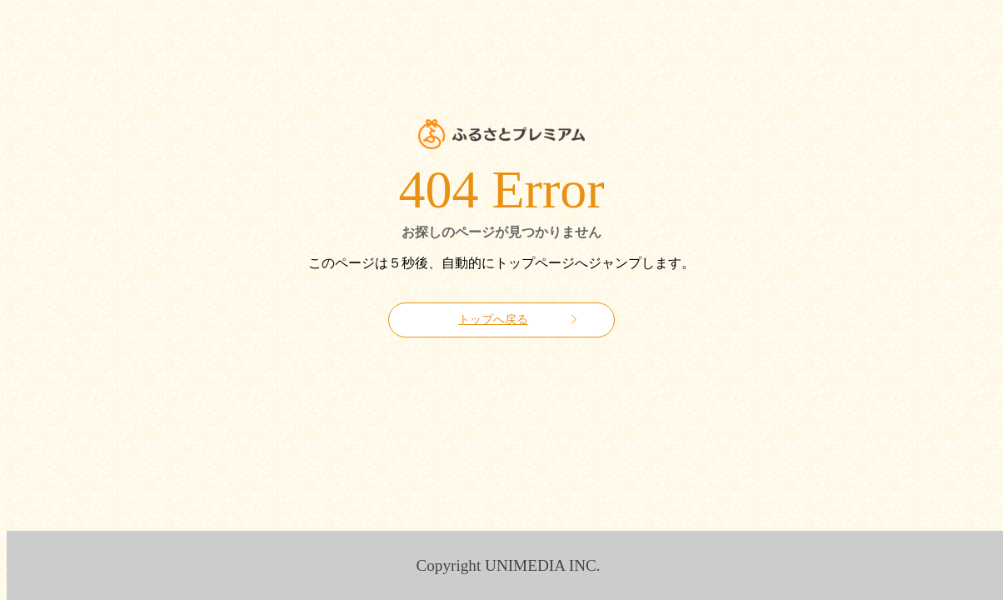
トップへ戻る (493, 319)
